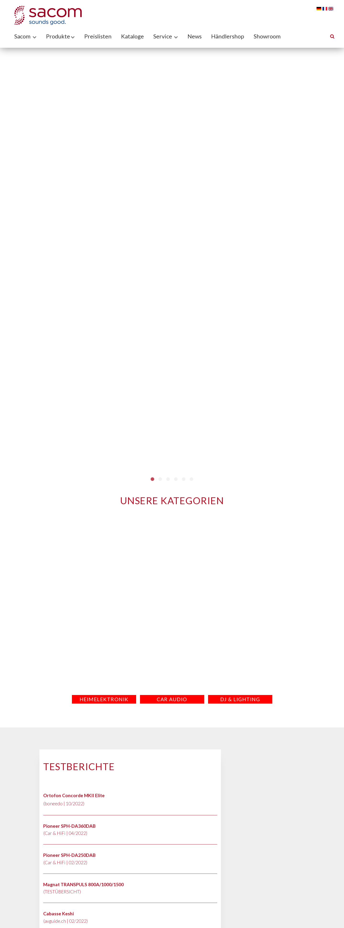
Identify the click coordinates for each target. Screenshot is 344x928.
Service (165, 36)
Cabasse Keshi (58, 913)
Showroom (267, 36)
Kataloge (132, 36)
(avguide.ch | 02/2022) (65, 921)
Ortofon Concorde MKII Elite (74, 795)
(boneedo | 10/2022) (64, 803)
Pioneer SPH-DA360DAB (69, 826)
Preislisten (98, 36)
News (195, 36)
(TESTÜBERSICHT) (62, 891)
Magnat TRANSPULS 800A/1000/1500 (83, 884)
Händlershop (227, 36)
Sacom (25, 36)
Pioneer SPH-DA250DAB (69, 855)
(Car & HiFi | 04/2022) (65, 833)
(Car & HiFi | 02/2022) (65, 862)
